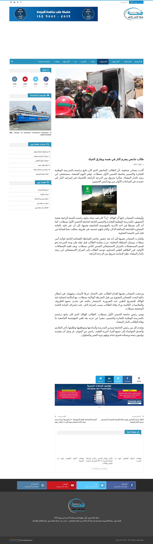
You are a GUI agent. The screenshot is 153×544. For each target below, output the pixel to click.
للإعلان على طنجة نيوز (41, 208)
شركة (16, 540)
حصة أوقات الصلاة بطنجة (42, 152)
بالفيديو (84, 61)
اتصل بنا (123, 2)
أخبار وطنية (103, 61)
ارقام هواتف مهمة (44, 165)
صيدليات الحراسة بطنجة (42, 156)
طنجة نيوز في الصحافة (41, 199)
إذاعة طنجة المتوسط (42, 174)
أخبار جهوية (115, 61)
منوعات (57, 61)
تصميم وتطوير (28, 540)
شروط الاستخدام (43, 190)
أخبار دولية (66, 61)
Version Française (44, 61)
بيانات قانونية (44, 194)
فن (75, 61)
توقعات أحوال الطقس (41, 161)
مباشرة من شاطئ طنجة (42, 169)
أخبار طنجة (127, 61)
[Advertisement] (76, 38)
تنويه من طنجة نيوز (42, 203)
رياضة (93, 61)
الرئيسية (138, 61)
